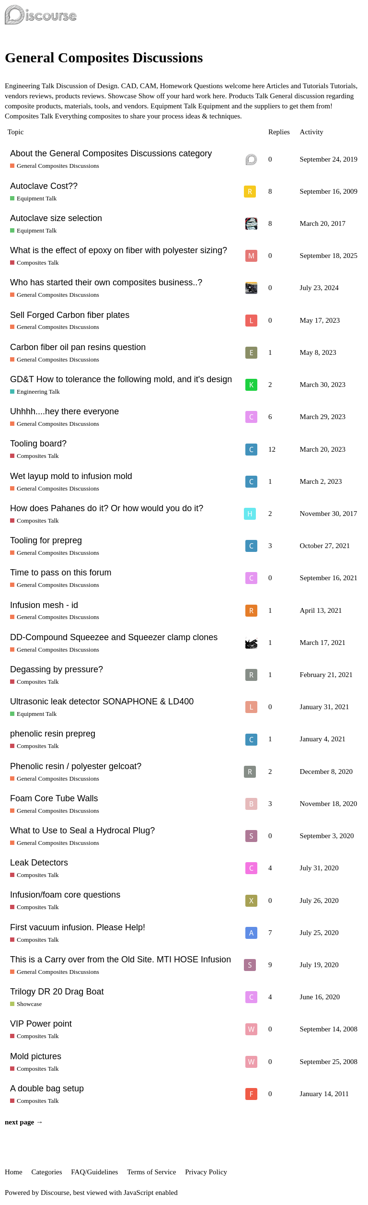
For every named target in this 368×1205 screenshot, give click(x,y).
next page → (24, 1122)
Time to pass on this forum (60, 572)
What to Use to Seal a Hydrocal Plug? (82, 830)
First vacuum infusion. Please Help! (77, 927)
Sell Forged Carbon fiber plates (69, 315)
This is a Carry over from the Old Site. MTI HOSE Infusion (120, 959)
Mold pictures (35, 1056)
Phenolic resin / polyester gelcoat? (75, 766)
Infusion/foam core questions (65, 895)
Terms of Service (151, 1172)
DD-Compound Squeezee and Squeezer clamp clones (114, 637)
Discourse (55, 1192)
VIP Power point (41, 1024)
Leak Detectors (39, 862)
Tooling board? (38, 443)
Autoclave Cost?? (44, 186)
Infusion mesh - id (44, 605)
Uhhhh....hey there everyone (64, 411)
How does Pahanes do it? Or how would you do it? (106, 508)
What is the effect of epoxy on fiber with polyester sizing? (118, 250)
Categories (46, 1172)
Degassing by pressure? (56, 669)
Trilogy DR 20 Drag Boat (57, 991)
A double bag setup (47, 1088)
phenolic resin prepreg (52, 733)
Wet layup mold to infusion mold (71, 476)
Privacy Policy (206, 1172)
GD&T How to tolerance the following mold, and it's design (121, 379)
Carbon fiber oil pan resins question (78, 347)
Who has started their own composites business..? (106, 282)
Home (14, 1172)
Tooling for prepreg (46, 540)
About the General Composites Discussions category (111, 153)
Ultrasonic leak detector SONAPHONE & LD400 (102, 701)
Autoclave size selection (56, 218)
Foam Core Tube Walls (54, 798)
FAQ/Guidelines (94, 1172)
